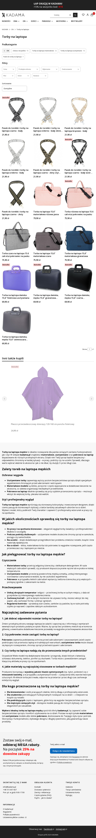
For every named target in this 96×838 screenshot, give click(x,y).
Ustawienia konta (73, 792)
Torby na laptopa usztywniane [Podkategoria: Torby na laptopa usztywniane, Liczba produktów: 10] (72, 50)
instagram (60, 829)
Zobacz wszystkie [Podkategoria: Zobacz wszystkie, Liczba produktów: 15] (20, 50)
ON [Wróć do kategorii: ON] (6, 51)
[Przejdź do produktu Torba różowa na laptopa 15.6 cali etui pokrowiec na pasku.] (79, 194)
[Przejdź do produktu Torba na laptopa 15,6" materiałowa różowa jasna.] (48, 194)
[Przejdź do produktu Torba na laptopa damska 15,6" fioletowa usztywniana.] (16, 278)
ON (12, 29)
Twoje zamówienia (73, 789)
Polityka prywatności (11, 814)
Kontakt (37, 787)
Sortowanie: (7, 83)
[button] (75, 15)
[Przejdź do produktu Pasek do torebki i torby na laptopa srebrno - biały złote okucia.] (48, 111)
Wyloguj (69, 795)
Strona (84, 349)
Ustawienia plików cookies (14, 817)
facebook (48, 829)
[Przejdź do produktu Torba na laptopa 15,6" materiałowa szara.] (48, 236)
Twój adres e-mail (57, 744)
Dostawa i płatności (42, 789)
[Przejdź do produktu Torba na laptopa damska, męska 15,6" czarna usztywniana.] (79, 278)
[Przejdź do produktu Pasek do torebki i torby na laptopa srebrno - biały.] (16, 153)
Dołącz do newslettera (63, 751)
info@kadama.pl (9, 787)
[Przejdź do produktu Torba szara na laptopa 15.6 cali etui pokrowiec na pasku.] (16, 236)
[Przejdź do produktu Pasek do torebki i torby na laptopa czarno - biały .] (16, 111)
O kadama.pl (8, 809)
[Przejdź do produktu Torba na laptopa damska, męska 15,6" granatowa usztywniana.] (48, 278)
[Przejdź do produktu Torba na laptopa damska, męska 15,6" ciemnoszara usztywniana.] (16, 319)
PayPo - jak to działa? (43, 798)
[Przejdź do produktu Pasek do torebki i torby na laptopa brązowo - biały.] (79, 111)
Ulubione (69, 787)
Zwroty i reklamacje (42, 792)
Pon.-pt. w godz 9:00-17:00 (13, 792)
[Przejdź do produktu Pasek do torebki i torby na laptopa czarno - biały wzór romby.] (79, 153)
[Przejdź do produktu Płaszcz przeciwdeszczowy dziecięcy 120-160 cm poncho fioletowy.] (43, 393)
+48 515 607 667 (10, 789)
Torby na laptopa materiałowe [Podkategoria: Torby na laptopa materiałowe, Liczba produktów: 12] (44, 50)
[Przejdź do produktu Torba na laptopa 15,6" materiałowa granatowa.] (79, 236)
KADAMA (5, 29)
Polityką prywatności (64, 762)
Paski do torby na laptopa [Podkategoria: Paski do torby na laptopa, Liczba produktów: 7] (13, 56)
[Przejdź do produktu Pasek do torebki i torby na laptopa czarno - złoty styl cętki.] (48, 153)
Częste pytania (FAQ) (42, 795)
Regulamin (76, 757)
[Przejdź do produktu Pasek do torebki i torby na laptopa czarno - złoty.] (16, 194)
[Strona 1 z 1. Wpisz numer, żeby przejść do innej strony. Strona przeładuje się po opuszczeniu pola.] (90, 349)
